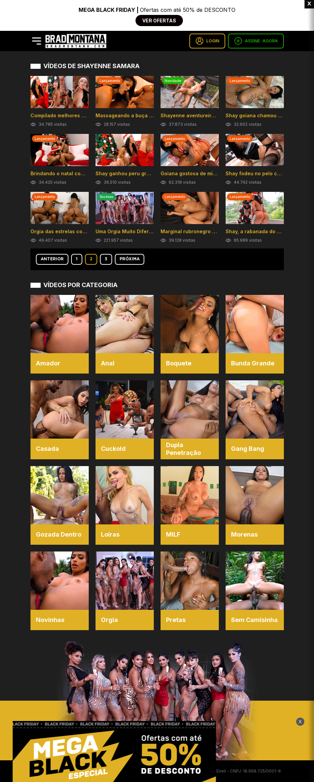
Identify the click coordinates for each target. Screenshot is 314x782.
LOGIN (207, 41)
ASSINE (256, 41)
